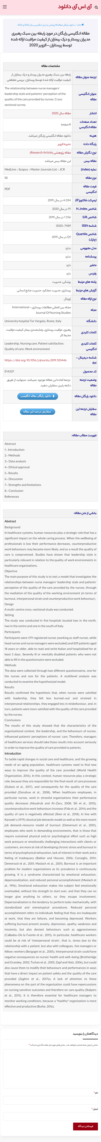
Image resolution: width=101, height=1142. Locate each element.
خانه (80, 25)
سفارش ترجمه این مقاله (37, 411)
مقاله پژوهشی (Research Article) (50, 153)
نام (96, 1093)
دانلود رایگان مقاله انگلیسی (38, 396)
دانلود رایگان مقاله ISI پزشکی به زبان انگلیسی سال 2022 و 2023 (46, 25)
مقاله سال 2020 (61, 113)
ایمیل (95, 1109)
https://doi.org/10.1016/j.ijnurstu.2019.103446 (36, 360)
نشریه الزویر (64, 144)
